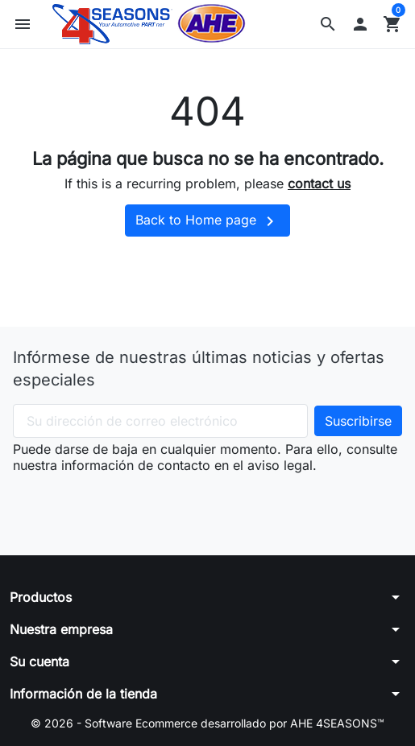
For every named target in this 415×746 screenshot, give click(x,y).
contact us (319, 183)
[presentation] (135, 504)
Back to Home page (207, 221)
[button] (328, 24)
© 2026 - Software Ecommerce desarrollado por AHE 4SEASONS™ (207, 723)
